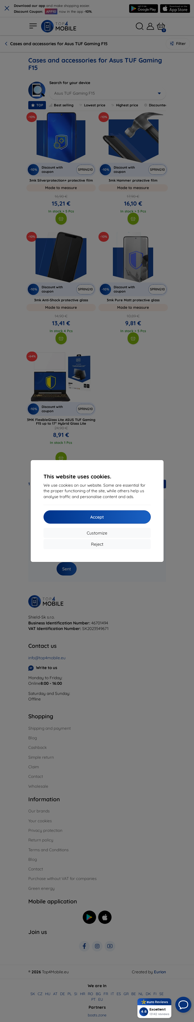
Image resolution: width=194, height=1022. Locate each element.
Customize (97, 533)
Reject (97, 544)
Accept (97, 517)
